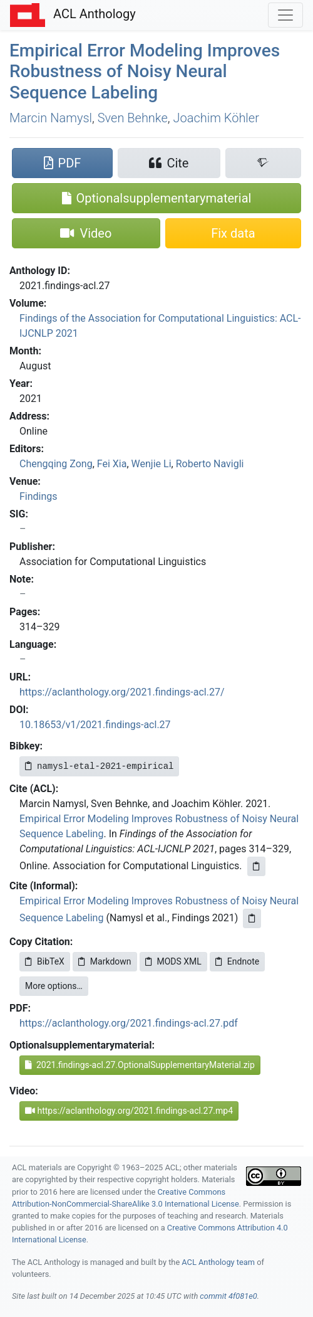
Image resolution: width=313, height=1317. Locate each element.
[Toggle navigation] (285, 15)
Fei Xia (112, 464)
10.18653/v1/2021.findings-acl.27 (95, 725)
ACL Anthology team (218, 1262)
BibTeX (44, 961)
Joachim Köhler (216, 117)
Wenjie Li (151, 464)
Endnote (237, 961)
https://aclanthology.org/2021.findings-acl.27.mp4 (129, 1111)
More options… (54, 986)
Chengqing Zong (56, 464)
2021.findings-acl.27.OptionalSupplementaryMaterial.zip (140, 1065)
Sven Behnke (133, 117)
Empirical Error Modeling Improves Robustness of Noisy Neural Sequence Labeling (144, 71)
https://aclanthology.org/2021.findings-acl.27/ (122, 692)
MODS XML (173, 961)
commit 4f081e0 (228, 1296)
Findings (38, 496)
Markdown (104, 961)
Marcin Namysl (50, 117)
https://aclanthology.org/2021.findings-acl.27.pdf (128, 1023)
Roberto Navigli (210, 464)
